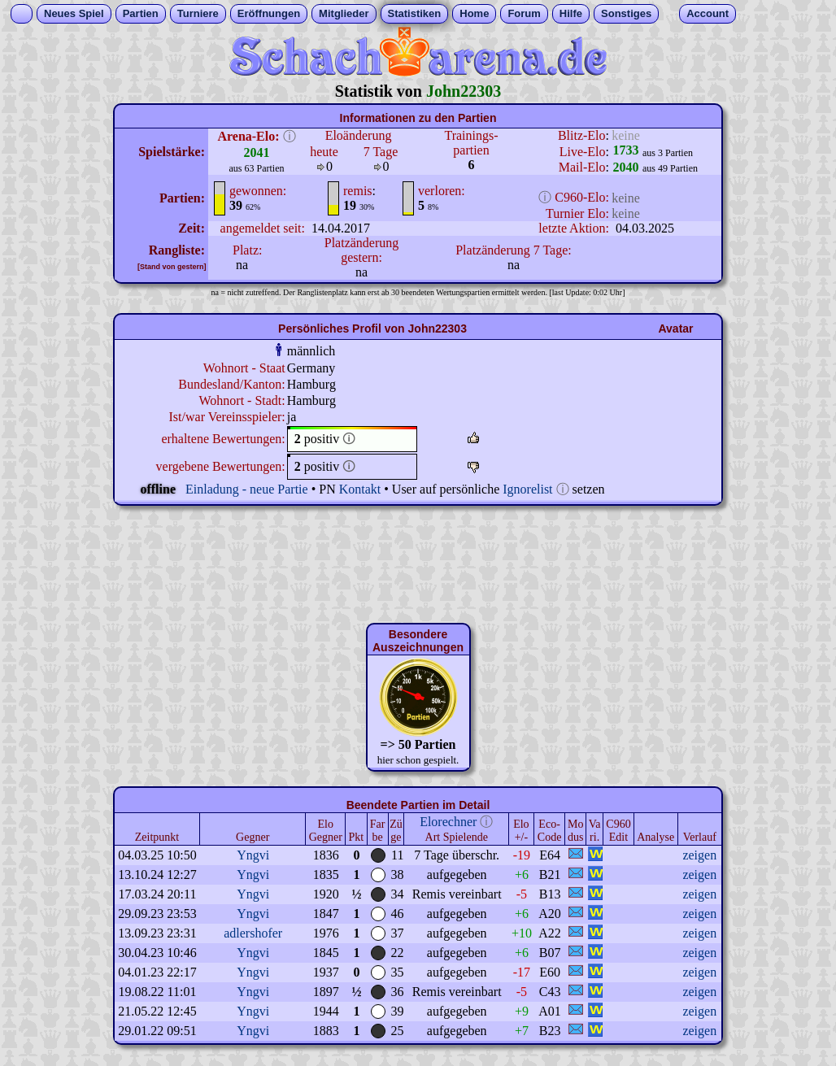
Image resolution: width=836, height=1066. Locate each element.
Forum (523, 13)
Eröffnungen (268, 13)
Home (474, 13)
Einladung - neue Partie (246, 489)
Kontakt (360, 489)
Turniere (198, 13)
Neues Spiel (74, 13)
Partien (141, 13)
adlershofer (253, 933)
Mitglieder (343, 13)
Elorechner (448, 822)
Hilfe (571, 13)
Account (707, 13)
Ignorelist (527, 489)
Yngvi (253, 855)
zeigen (699, 855)
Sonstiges (626, 13)
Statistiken (415, 13)
